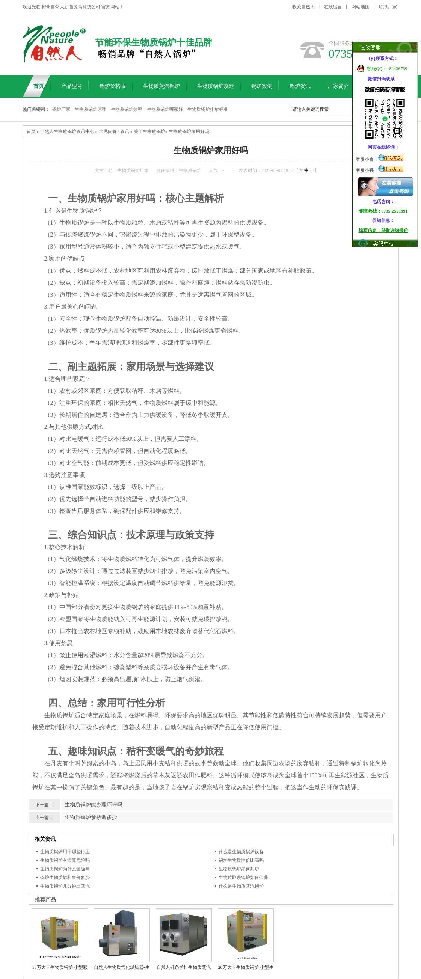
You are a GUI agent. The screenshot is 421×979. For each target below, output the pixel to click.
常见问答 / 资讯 (114, 131)
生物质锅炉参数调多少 (91, 817)
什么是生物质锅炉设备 (241, 851)
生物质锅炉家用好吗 (189, 131)
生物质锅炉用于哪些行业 (65, 851)
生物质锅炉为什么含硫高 (65, 869)
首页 (31, 131)
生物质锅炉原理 (90, 109)
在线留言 (333, 6)
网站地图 (361, 6)
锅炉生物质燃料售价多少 (65, 877)
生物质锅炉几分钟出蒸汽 (65, 886)
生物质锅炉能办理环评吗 (93, 804)
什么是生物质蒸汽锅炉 (241, 886)
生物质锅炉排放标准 (207, 109)
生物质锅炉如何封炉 (239, 869)
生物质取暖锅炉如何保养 (243, 877)
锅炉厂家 (61, 109)
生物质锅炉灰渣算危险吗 (65, 860)
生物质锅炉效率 (126, 109)
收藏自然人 (303, 6)
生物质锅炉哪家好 (165, 109)
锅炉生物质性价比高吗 (241, 860)
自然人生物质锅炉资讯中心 (67, 131)
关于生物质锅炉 (149, 131)
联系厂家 (388, 6)
